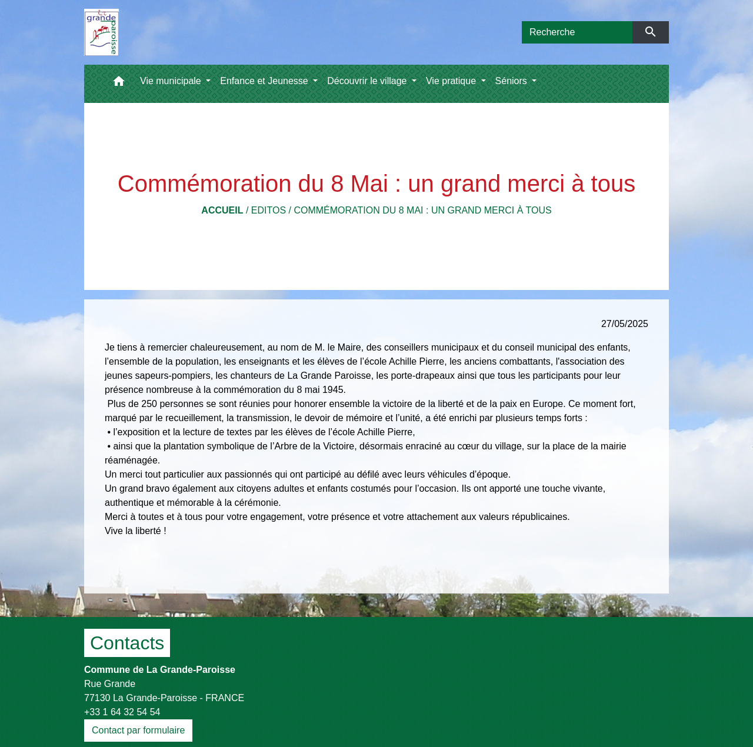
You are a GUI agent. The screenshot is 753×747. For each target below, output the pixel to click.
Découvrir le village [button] (368, 81)
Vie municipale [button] (172, 81)
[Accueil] (101, 32)
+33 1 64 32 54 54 (122, 712)
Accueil (222, 210)
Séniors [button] (512, 81)
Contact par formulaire (138, 730)
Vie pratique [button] (452, 81)
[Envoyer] (650, 32)
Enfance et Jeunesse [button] (265, 81)
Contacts (127, 642)
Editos (268, 210)
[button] (118, 83)
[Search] (577, 32)
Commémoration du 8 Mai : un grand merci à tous (422, 210)
